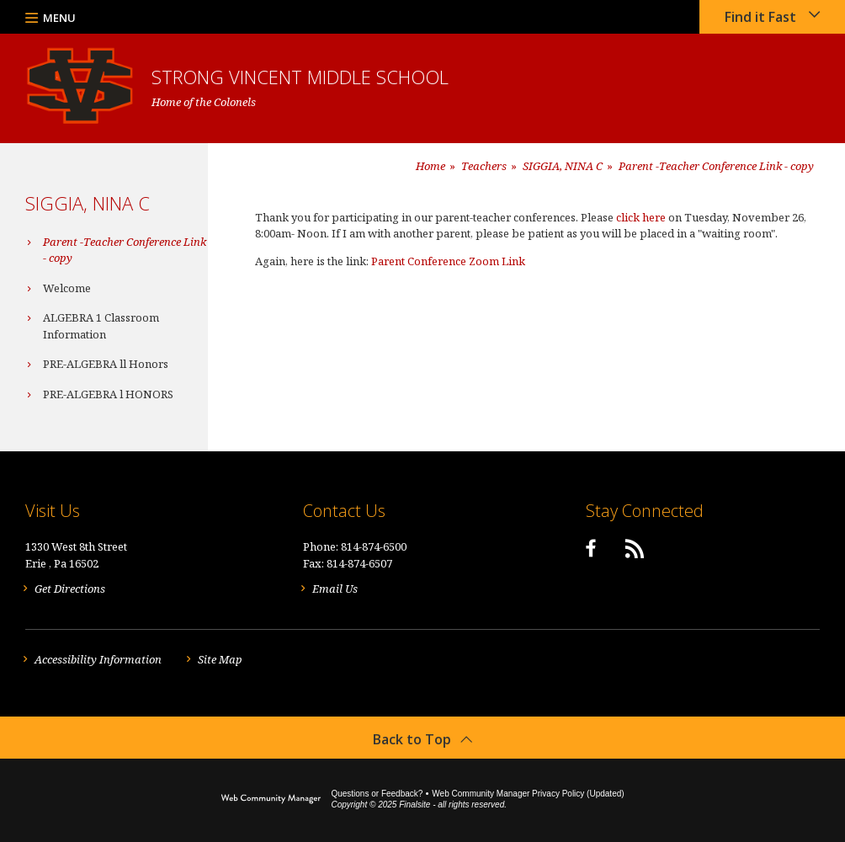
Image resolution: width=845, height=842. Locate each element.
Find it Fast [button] (760, 17)
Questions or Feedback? (376, 793)
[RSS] (634, 548)
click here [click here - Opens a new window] (641, 217)
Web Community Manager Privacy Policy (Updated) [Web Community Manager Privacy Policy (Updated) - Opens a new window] (528, 793)
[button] (50, 17)
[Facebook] (590, 548)
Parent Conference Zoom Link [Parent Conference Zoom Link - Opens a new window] (448, 261)
